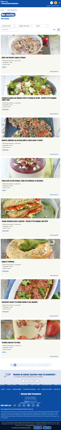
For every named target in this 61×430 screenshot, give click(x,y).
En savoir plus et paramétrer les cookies (21, 427)
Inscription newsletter (30, 381)
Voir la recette (54, 71)
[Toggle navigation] (59, 3)
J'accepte (47, 427)
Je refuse (38, 427)
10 (46, 365)
